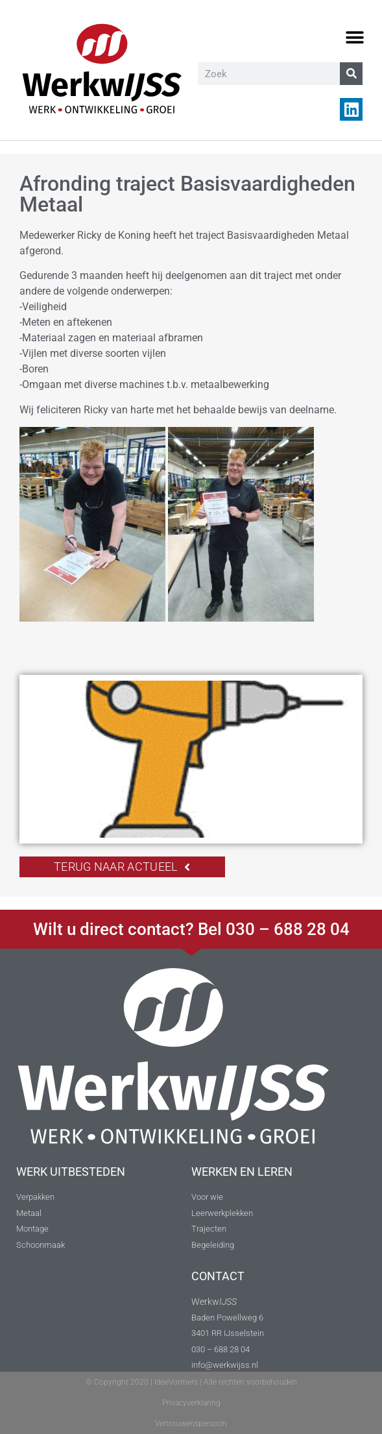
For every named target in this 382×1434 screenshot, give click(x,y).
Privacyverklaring (191, 1402)
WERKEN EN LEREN (241, 1171)
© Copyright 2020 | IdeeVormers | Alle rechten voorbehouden (191, 1382)
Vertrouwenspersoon (191, 1423)
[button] (354, 37)
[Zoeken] (351, 73)
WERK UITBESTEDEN (70, 1171)
